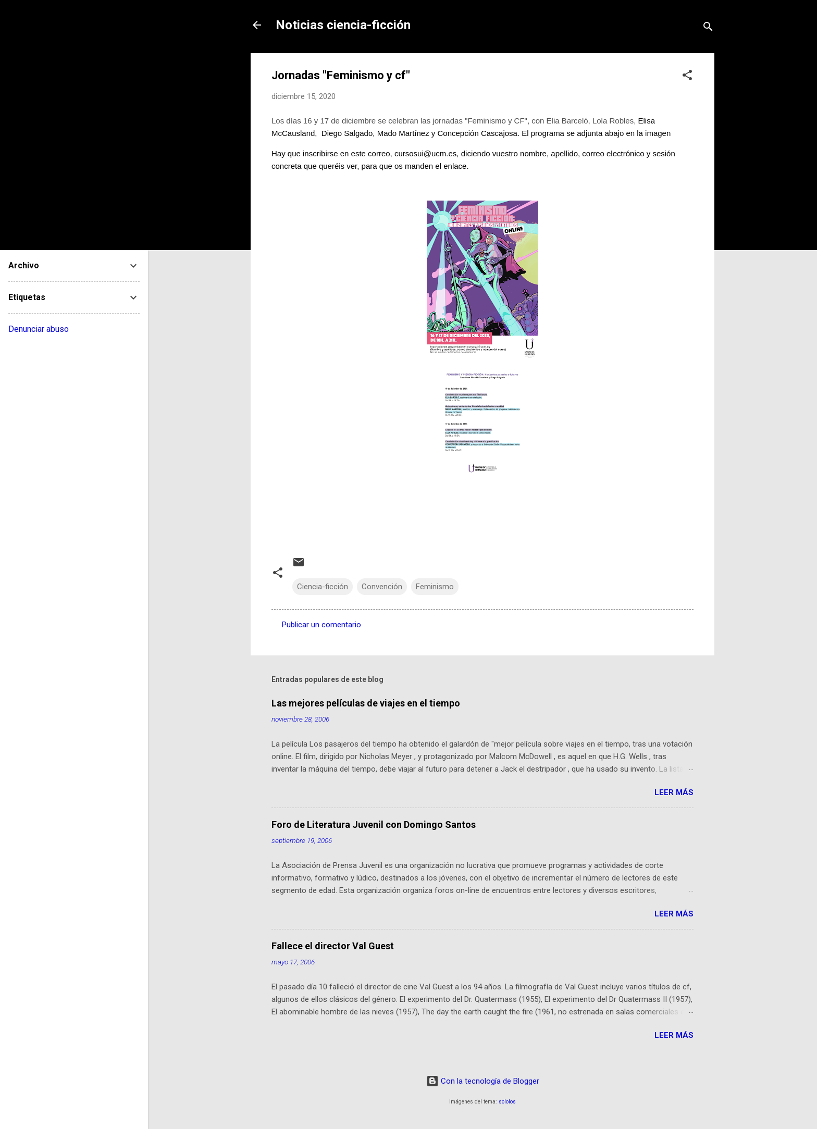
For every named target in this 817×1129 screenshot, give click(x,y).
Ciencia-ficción (322, 586)
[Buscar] (708, 28)
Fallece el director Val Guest (332, 945)
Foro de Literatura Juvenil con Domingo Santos (373, 824)
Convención (382, 586)
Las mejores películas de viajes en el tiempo (365, 703)
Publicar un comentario (321, 624)
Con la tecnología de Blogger (482, 1081)
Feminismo (435, 586)
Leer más (674, 792)
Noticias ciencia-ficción (343, 25)
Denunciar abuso (38, 329)
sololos (507, 1101)
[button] (687, 77)
